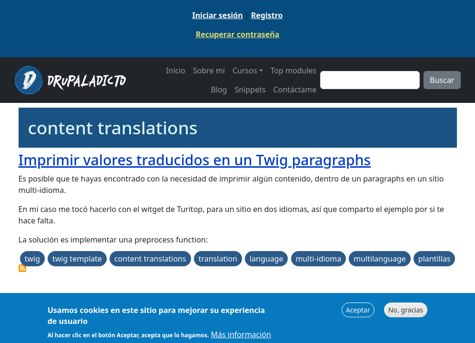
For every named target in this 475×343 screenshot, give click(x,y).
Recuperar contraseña (238, 34)
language (266, 258)
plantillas (434, 258)
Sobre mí (209, 70)
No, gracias (405, 311)
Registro (267, 15)
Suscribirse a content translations (22, 268)
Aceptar (358, 311)
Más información (241, 336)
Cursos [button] (244, 70)
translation (218, 258)
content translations (150, 258)
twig (32, 258)
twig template (77, 258)
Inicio (175, 70)
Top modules (294, 70)
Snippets (249, 89)
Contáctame (294, 89)
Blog (219, 89)
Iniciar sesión (217, 15)
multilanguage (379, 258)
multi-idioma (319, 258)
